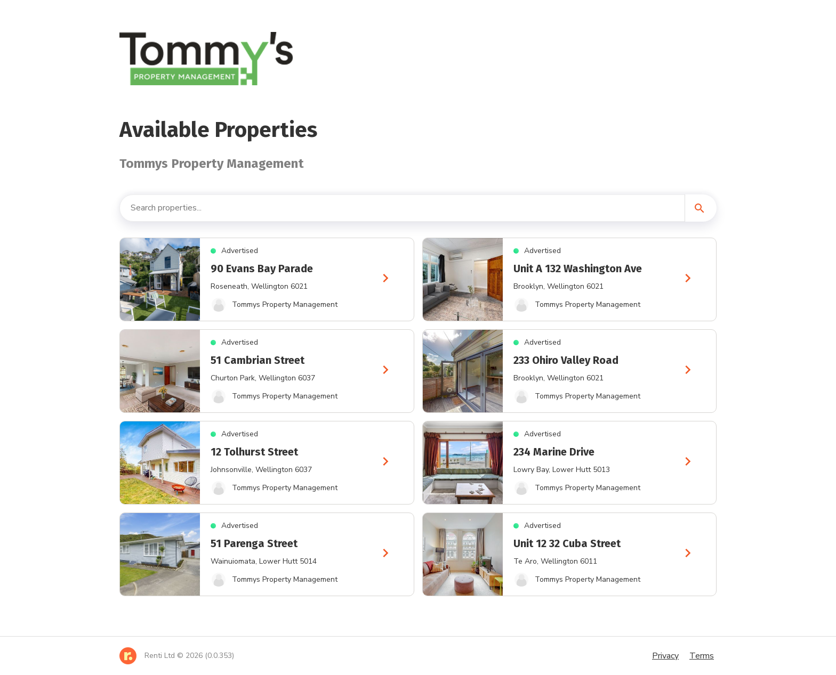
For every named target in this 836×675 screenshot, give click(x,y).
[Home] (176, 655)
